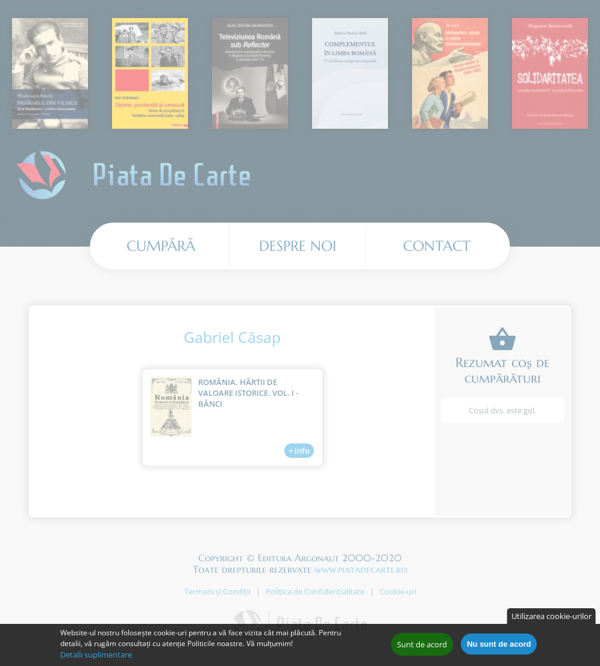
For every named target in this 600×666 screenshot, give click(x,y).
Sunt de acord (422, 647)
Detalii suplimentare (96, 657)
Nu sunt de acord (499, 647)
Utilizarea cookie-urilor (551, 619)
